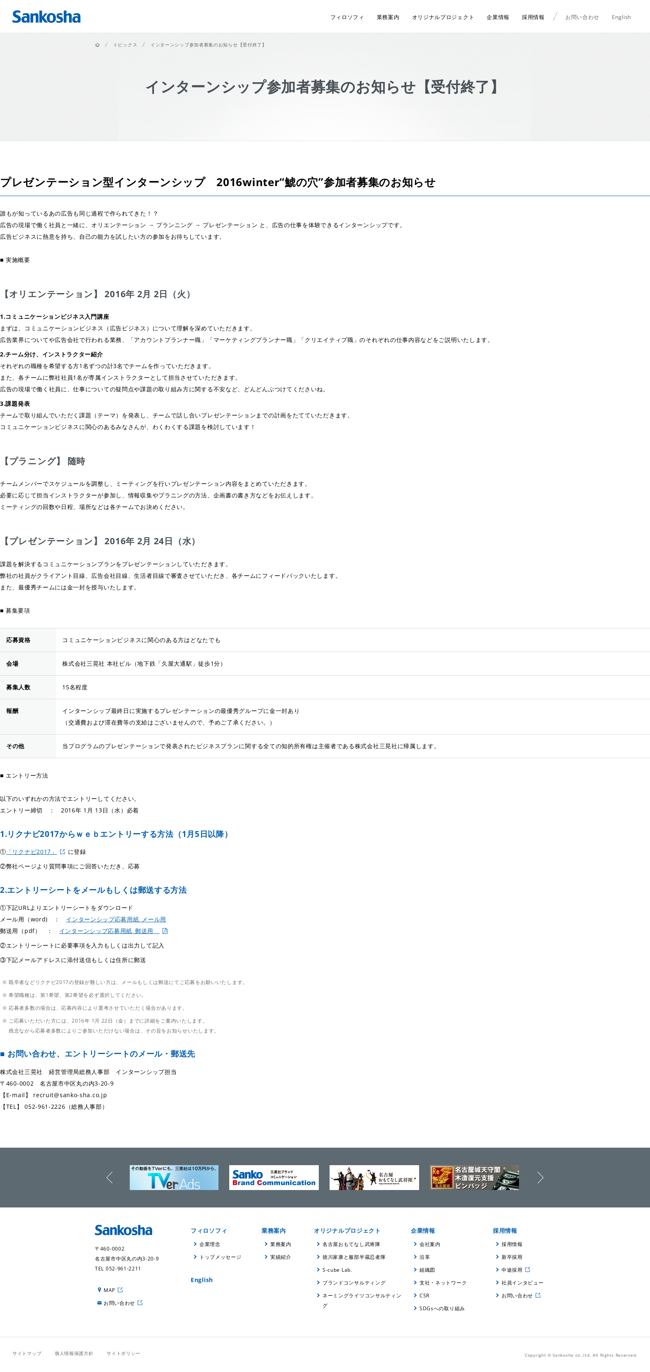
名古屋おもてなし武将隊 (352, 1244)
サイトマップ (26, 1353)
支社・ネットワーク (443, 1282)
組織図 (427, 1269)
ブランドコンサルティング (354, 1282)
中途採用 (512, 1269)
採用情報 (505, 1230)
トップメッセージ (220, 1256)
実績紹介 (280, 1256)
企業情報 (423, 1230)
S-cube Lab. (337, 1269)
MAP (109, 1290)
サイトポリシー (124, 1353)
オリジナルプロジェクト (347, 1230)
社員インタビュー (523, 1282)
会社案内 (430, 1244)
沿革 (425, 1256)
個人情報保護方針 (74, 1353)
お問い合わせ (119, 1303)
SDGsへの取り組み (442, 1308)
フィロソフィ (209, 1230)
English (202, 1280)
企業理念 (210, 1244)
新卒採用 (512, 1256)
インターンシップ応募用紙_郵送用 (109, 931)
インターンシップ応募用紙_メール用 (116, 919)
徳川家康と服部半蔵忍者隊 (354, 1256)
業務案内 (274, 1230)
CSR (424, 1295)
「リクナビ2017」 (31, 852)
